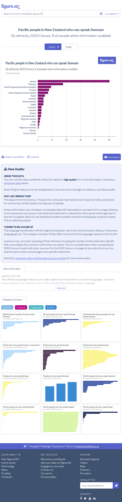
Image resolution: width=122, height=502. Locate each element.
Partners (85, 469)
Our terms (46, 473)
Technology (7, 466)
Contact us (47, 469)
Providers (85, 473)
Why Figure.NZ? (10, 459)
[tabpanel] (61, 101)
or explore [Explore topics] (112, 13)
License (33, 156)
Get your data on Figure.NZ (56, 462)
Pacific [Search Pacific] (51, 307)
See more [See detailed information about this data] (61, 288)
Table (68, 47)
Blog (82, 466)
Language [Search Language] (36, 307)
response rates (12, 183)
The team (6, 476)
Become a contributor (53, 459)
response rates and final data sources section (41, 258)
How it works (8, 462)
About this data (11, 268)
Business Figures (89, 459)
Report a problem (13, 156)
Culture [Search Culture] (21, 307)
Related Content (12, 299)
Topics (84, 462)
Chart (52, 47)
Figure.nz (10, 6)
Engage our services (52, 466)
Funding (5, 473)
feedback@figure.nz (87, 446)
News (4, 469)
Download (111, 157)
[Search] (101, 13)
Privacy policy (48, 476)
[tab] (53, 47)
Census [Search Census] (7, 307)
